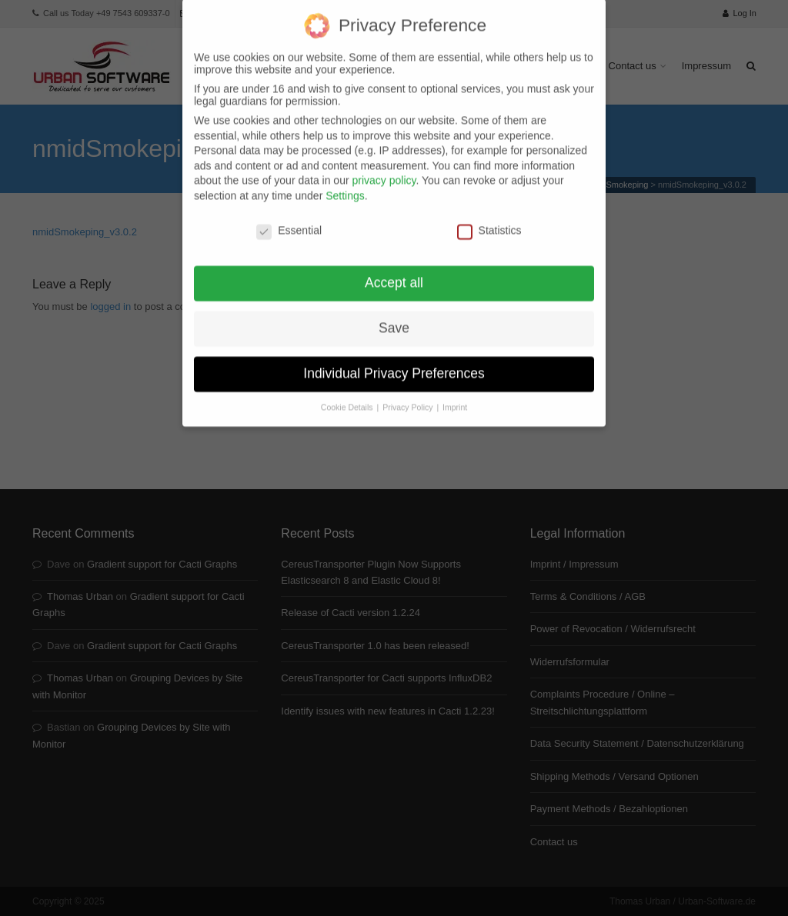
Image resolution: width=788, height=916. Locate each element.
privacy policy (384, 164)
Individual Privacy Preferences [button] (393, 357)
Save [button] (394, 312)
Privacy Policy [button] (408, 391)
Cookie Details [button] (348, 391)
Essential (289, 214)
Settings (345, 180)
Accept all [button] (394, 267)
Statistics (489, 214)
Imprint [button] (454, 391)
